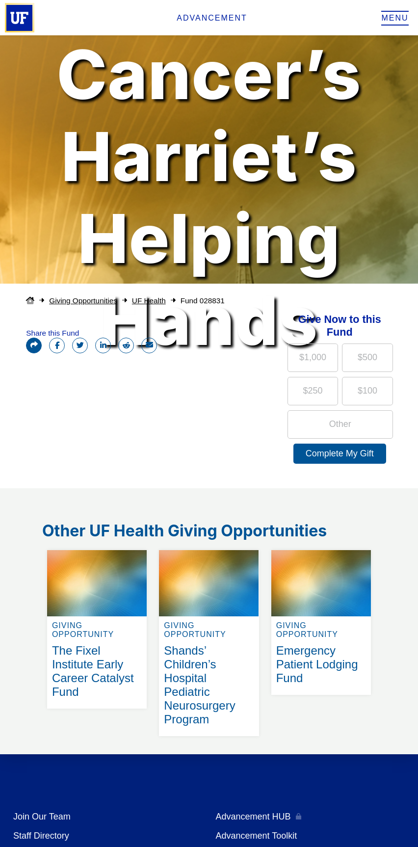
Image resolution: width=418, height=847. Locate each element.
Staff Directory (41, 836)
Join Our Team (42, 816)
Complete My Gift (340, 453)
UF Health (149, 300)
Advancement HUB (253, 816)
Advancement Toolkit (256, 836)
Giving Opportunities (83, 300)
